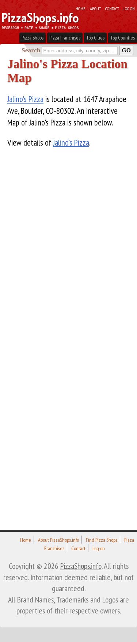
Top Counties (122, 37)
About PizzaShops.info (58, 540)
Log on (129, 8)
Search (31, 50)
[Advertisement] (62, 349)
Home (80, 8)
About (95, 8)
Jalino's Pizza (25, 99)
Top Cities (95, 37)
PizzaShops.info (81, 566)
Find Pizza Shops (101, 540)
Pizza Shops (32, 37)
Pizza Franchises (64, 37)
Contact (112, 8)
